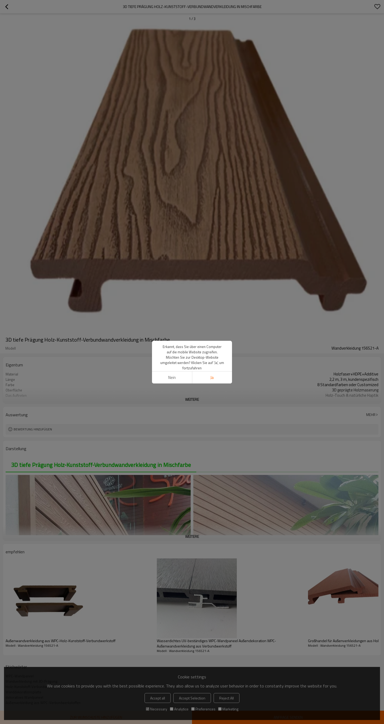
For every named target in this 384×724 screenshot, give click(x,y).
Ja (212, 377)
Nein (172, 377)
